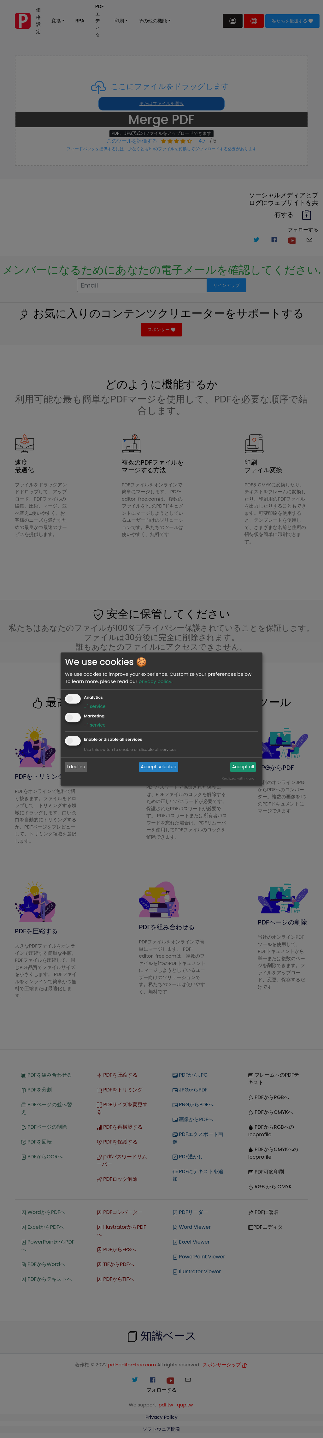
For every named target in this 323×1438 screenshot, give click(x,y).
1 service (95, 706)
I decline (76, 767)
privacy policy (154, 681)
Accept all (243, 767)
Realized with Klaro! (238, 778)
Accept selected (158, 767)
